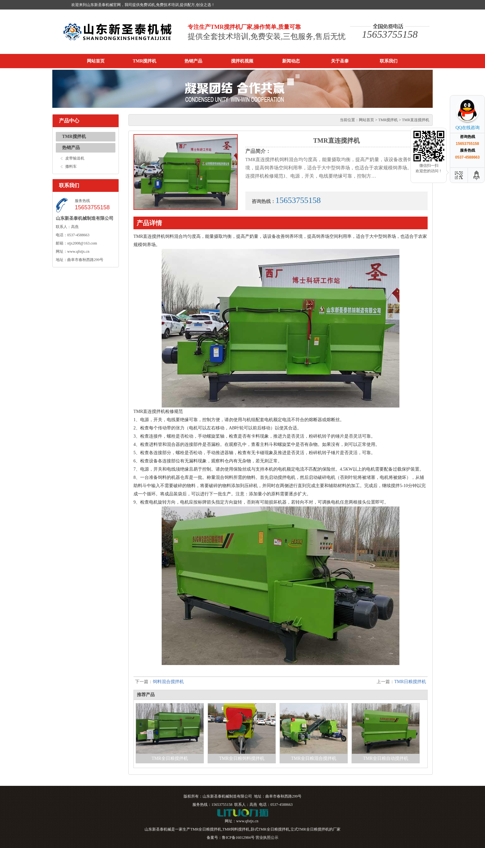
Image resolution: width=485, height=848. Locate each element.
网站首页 (96, 61)
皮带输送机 (74, 158)
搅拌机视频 (242, 61)
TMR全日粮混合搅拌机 (313, 758)
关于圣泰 (340, 61)
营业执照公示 (266, 837)
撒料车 (71, 166)
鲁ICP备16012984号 (238, 837)
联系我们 (389, 61)
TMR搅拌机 (145, 61)
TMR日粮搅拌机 (410, 681)
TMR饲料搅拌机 (235, 829)
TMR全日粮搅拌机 (170, 758)
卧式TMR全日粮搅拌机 (270, 829)
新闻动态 (291, 61)
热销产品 (193, 61)
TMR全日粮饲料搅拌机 (241, 758)
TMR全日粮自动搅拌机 (385, 758)
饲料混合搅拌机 (168, 681)
